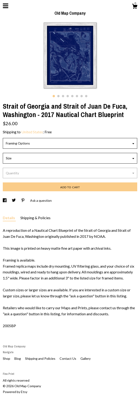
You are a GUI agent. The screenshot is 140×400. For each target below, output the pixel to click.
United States (32, 132)
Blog (18, 358)
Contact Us (68, 358)
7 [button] (81, 96)
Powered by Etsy (15, 392)
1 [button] (54, 96)
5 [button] (72, 96)
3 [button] (63, 96)
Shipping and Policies (40, 358)
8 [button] (86, 96)
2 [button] (58, 96)
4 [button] (68, 96)
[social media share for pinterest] (23, 200)
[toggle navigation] (5, 5)
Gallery (85, 358)
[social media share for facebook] (5, 200)
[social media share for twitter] (14, 200)
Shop (7, 358)
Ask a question (41, 200)
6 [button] (77, 96)
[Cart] (134, 6)
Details (9, 217)
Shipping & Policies (35, 217)
